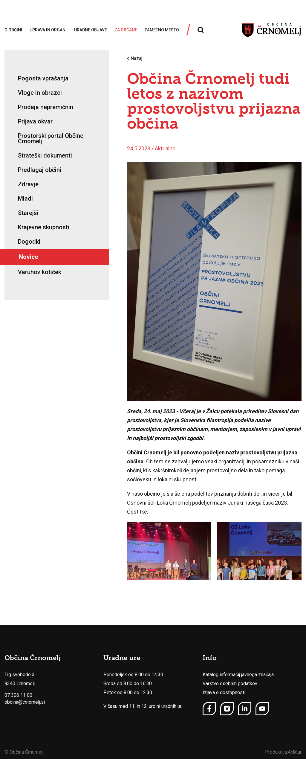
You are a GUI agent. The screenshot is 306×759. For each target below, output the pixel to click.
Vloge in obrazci (40, 92)
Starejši (28, 212)
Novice (28, 256)
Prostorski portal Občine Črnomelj (50, 138)
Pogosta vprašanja (43, 78)
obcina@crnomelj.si (24, 702)
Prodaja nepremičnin (45, 107)
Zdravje (28, 184)
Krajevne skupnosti (43, 227)
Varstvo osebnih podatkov (230, 683)
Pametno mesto (162, 30)
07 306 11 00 (18, 695)
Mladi (25, 198)
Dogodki (29, 241)
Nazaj (134, 58)
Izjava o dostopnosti (224, 692)
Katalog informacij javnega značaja (238, 674)
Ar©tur (295, 752)
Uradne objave (90, 30)
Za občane (125, 30)
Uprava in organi (48, 30)
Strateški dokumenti (45, 155)
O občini (13, 30)
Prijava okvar (35, 121)
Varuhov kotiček (39, 272)
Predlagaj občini (39, 169)
